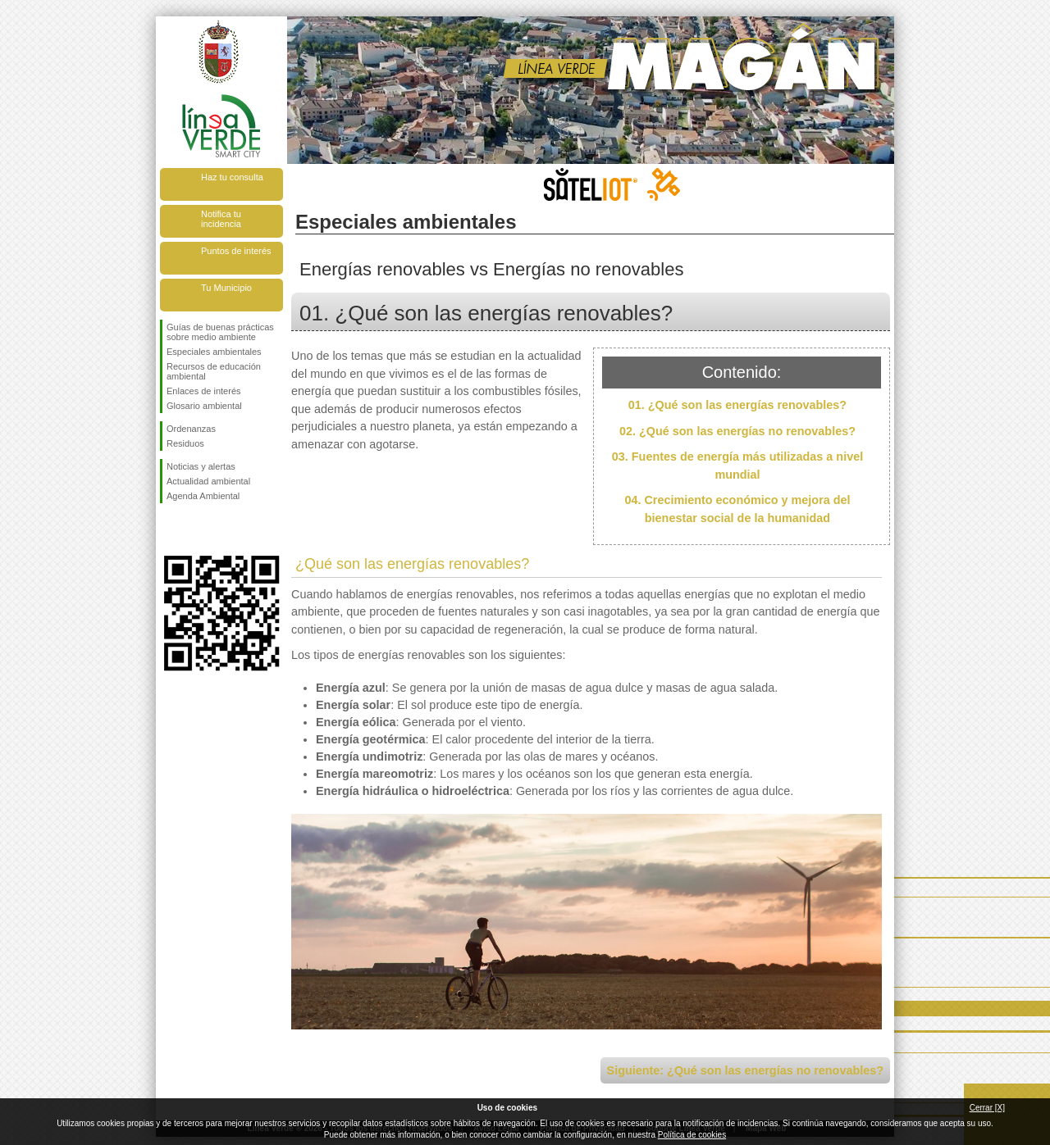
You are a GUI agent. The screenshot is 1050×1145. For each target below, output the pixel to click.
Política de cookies (692, 1134)
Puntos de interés (236, 251)
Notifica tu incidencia (221, 219)
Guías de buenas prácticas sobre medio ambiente (220, 332)
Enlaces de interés (204, 391)
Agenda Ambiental (203, 496)
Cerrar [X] (987, 1107)
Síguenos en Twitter (197, 529)
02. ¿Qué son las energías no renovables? (737, 431)
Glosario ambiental (204, 406)
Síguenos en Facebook (170, 529)
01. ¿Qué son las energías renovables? (737, 404)
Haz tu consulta (232, 177)
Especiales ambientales (214, 352)
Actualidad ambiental (208, 481)
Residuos (185, 443)
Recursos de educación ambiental (214, 371)
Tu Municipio (226, 288)
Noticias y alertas (201, 466)
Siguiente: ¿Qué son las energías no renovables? (745, 1070)
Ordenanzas (191, 429)
